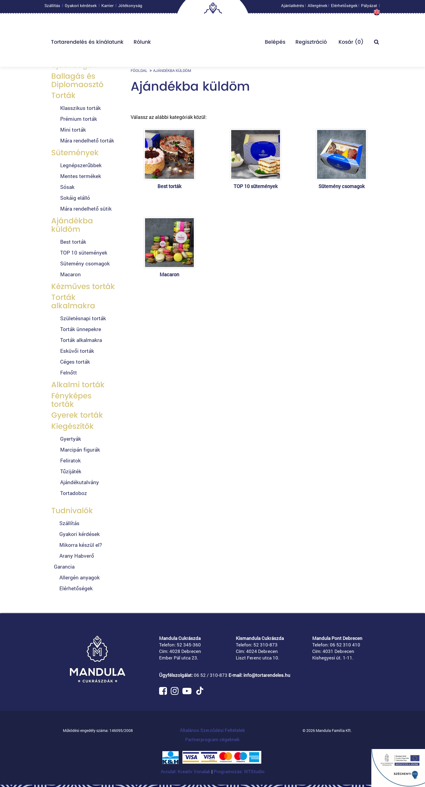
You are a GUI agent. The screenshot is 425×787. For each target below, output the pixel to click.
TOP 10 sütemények (83, 252)
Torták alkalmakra (73, 301)
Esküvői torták (77, 350)
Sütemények (75, 152)
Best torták (73, 241)
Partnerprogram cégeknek (212, 739)
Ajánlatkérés (292, 6)
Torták (63, 95)
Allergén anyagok (79, 577)
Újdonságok (74, 65)
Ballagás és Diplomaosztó (77, 80)
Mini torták (73, 129)
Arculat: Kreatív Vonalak (186, 771)
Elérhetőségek (344, 6)
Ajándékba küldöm (72, 224)
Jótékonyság (130, 6)
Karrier (107, 6)
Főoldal (139, 70)
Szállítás (52, 6)
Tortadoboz (73, 493)
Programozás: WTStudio (239, 771)
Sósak (67, 186)
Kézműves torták (83, 286)
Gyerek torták (77, 415)
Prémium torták (78, 118)
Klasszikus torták (80, 107)
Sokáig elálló (75, 197)
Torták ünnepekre (80, 329)
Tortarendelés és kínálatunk (87, 43)
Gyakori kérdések (81, 6)
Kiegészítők (72, 426)
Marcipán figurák (80, 449)
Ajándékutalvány (79, 482)
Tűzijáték (70, 471)
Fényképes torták (71, 400)
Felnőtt (68, 372)
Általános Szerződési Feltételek (212, 730)
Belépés (275, 43)
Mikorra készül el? (80, 544)
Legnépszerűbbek (81, 165)
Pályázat (369, 6)
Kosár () (350, 43)
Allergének (317, 6)
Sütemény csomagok (85, 263)
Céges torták (75, 361)
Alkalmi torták (78, 384)
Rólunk (142, 43)
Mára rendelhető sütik (86, 208)
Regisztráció (311, 43)
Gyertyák (70, 438)
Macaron (70, 274)
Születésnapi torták (83, 318)
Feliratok (70, 460)
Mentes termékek (80, 176)
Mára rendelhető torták (87, 140)
